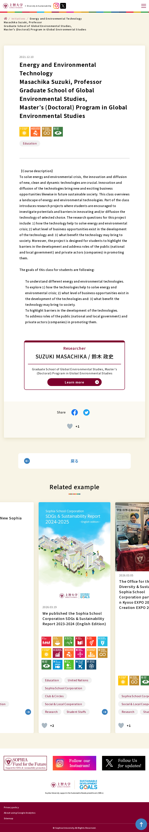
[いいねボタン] (70, 426)
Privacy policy (11, 807)
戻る (75, 461)
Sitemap (8, 818)
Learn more (74, 382)
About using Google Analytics (20, 812)
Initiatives (18, 18)
